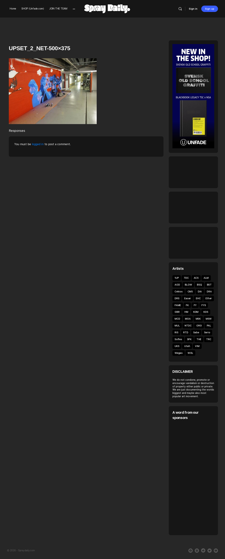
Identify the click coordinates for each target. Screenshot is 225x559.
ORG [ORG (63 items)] (199, 325)
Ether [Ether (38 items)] (208, 298)
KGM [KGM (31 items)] (195, 311)
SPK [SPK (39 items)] (189, 339)
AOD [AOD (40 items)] (177, 284)
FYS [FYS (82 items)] (203, 305)
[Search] (180, 9)
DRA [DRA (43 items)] (209, 291)
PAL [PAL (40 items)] (209, 325)
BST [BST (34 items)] (209, 284)
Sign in (193, 8)
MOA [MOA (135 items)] (188, 318)
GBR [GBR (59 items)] (177, 311)
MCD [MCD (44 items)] (177, 318)
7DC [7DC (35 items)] (186, 277)
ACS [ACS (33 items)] (196, 277)
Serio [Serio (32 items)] (207, 332)
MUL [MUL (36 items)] (177, 325)
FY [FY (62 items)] (195, 305)
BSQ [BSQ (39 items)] (199, 284)
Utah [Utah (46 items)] (187, 346)
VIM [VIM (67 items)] (197, 346)
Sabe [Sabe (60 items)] (196, 332)
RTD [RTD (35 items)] (185, 332)
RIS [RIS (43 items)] (176, 332)
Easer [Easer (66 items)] (187, 298)
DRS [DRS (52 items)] (177, 298)
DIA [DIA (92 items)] (200, 291)
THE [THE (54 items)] (199, 339)
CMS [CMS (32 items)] (190, 291)
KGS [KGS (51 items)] (205, 311)
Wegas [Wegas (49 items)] (179, 353)
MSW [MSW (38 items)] (209, 318)
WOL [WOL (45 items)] (190, 353)
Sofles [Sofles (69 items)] (178, 339)
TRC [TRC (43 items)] (208, 339)
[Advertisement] (198, 477)
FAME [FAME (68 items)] (178, 305)
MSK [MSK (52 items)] (198, 318)
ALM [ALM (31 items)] (206, 277)
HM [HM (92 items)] (186, 311)
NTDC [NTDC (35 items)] (188, 325)
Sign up (209, 8)
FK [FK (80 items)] (187, 305)
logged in (38, 144)
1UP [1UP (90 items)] (177, 277)
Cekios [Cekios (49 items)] (179, 291)
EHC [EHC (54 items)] (198, 298)
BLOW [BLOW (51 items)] (188, 284)
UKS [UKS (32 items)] (177, 346)
